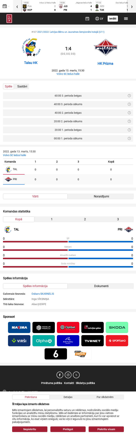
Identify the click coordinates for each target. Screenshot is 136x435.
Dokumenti (101, 286)
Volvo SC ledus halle (68, 73)
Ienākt (112, 18)
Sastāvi (22, 86)
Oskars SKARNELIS (43, 293)
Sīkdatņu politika (85, 383)
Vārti (35, 196)
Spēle (8, 86)
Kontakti (69, 383)
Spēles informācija (35, 286)
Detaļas (68, 397)
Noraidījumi (101, 196)
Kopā (18, 219)
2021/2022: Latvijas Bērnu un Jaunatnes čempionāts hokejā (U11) (70, 32)
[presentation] (17, 6)
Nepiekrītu (29, 429)
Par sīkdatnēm (105, 397)
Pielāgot (68, 429)
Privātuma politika (51, 383)
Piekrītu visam (106, 429)
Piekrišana (31, 397)
